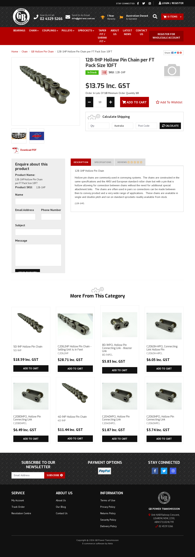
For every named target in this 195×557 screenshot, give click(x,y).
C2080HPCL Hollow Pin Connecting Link (30, 420)
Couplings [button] (49, 30)
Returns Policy (108, 513)
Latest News (127, 32)
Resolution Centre (21, 513)
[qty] (98, 126)
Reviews (129, 162)
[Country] (122, 126)
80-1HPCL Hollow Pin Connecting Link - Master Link (119, 349)
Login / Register (171, 3)
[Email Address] (27, 475)
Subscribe (55, 475)
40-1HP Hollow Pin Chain (75, 418)
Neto (110, 543)
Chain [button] (33, 30)
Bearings (19, 30)
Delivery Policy (108, 526)
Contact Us (141, 32)
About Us (115, 32)
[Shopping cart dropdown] (172, 16)
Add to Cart (31, 368)
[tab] (81, 162)
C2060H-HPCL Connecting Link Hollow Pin (164, 350)
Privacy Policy (107, 506)
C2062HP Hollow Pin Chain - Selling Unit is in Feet (75, 350)
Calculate (170, 125)
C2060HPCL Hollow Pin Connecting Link (164, 420)
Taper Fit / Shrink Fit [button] (102, 36)
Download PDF (23, 150)
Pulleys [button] (67, 30)
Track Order (18, 506)
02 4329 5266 (164, 526)
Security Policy (108, 519)
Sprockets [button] (85, 30)
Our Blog (61, 506)
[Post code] (146, 126)
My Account (17, 500)
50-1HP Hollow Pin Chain (30, 348)
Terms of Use (107, 500)
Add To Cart (134, 102)
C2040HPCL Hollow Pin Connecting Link (119, 420)
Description (81, 162)
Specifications (102, 162)
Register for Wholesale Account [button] (166, 36)
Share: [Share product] (173, 52)
